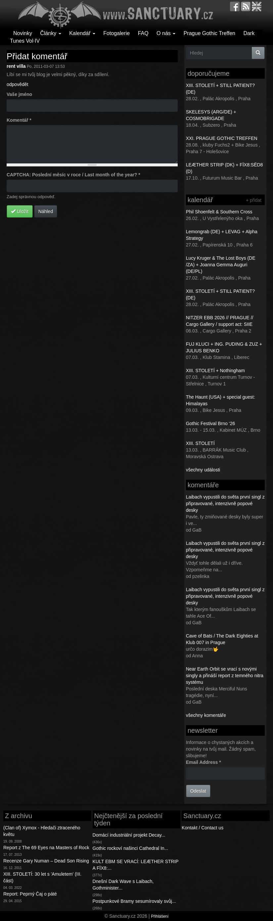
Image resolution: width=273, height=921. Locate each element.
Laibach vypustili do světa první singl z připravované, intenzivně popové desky (225, 503)
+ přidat (253, 200)
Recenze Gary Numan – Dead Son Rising (46, 860)
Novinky (22, 33)
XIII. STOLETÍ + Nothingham (215, 370)
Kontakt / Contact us (202, 827)
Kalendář (82, 33)
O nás (166, 33)
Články (50, 33)
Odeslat (198, 791)
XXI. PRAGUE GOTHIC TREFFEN (221, 138)
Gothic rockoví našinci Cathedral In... (130, 848)
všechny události (203, 469)
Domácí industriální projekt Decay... (129, 835)
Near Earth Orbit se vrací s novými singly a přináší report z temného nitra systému (224, 675)
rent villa (16, 66)
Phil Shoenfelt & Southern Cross (219, 211)
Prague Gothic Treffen (209, 33)
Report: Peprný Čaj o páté (30, 894)
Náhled (45, 211)
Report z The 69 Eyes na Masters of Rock (46, 847)
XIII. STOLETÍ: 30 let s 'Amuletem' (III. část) (42, 877)
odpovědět (17, 84)
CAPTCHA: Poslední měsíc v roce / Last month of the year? (73, 174)
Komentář (19, 120)
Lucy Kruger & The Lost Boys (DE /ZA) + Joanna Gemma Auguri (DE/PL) (220, 264)
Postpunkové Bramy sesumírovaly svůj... (134, 901)
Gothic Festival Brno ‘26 (210, 423)
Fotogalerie (116, 33)
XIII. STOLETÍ (200, 443)
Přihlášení (159, 916)
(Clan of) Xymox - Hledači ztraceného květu (41, 831)
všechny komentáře (206, 715)
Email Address (203, 762)
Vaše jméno (19, 94)
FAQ (143, 33)
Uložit (19, 211)
